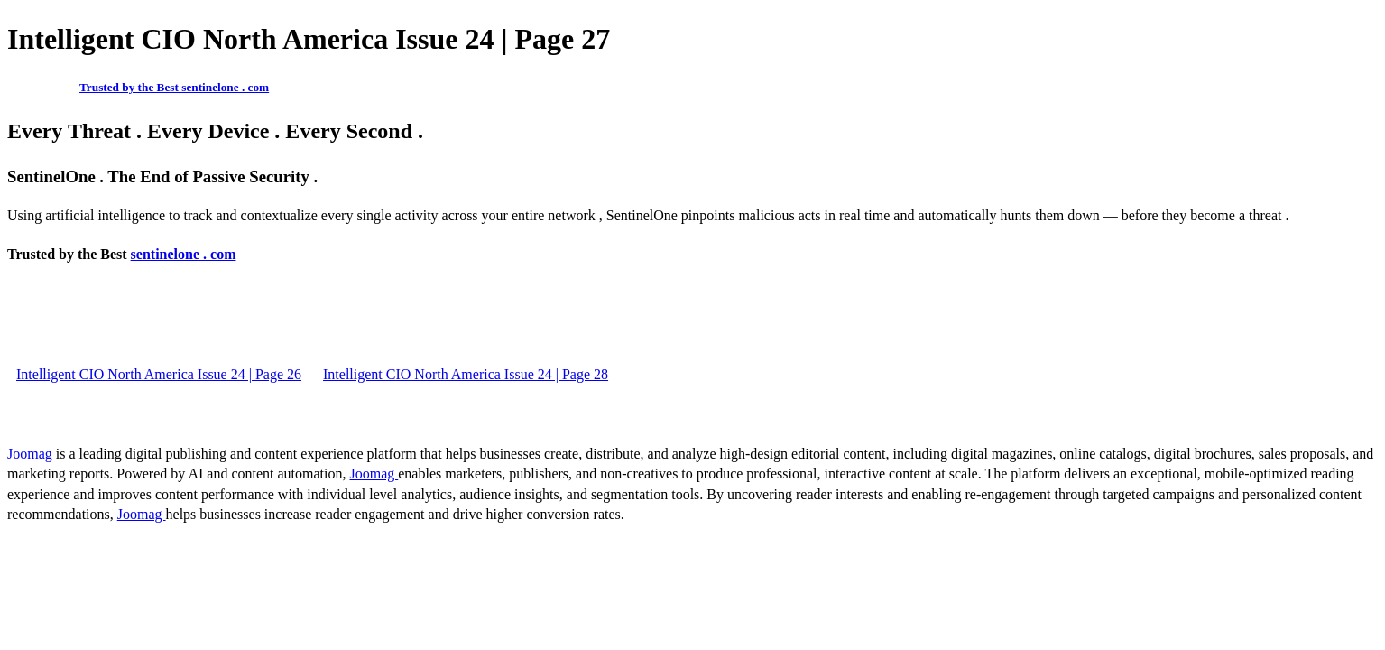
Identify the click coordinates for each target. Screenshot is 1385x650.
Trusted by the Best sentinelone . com (174, 87)
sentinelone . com (183, 254)
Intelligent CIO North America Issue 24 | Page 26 (158, 374)
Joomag (31, 453)
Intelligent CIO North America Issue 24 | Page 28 (465, 374)
